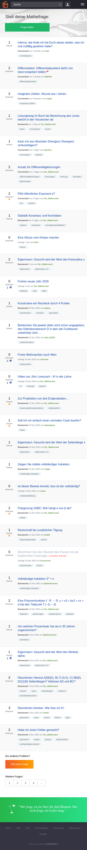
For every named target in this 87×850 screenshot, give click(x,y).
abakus (47, 308)
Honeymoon (45, 561)
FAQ (27, 828)
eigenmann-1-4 (41, 269)
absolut (38, 155)
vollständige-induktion (29, 474)
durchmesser (25, 565)
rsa (21, 203)
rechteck (40, 313)
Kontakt (43, 834)
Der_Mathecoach (48, 124)
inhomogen (50, 177)
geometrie (53, 313)
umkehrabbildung (27, 496)
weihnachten (25, 364)
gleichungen (25, 181)
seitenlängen (47, 691)
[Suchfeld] (37, 4)
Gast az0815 (49, 337)
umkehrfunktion (26, 342)
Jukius (43, 491)
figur (68, 717)
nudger (49, 99)
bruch (47, 129)
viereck (23, 691)
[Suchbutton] (60, 4)
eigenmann (25, 269)
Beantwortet (23, 124)
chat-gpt (30, 386)
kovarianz (36, 225)
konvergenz (25, 155)
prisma (48, 739)
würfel (46, 717)
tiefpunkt (23, 614)
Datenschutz (75, 828)
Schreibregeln (41, 828)
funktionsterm (55, 614)
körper (57, 717)
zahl (34, 291)
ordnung (63, 177)
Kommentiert (23, 51)
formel (39, 565)
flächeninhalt (62, 739)
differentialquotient (28, 81)
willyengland (49, 425)
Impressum (58, 828)
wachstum (24, 640)
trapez (37, 739)
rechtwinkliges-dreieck (29, 744)
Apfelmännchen (51, 583)
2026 (44, 291)
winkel (22, 518)
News (8, 828)
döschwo (48, 150)
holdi (47, 51)
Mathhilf (48, 77)
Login (67, 4)
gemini (42, 386)
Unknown (44, 359)
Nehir (36, 242)
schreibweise (25, 56)
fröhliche (23, 291)
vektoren (62, 691)
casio (22, 430)
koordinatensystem (28, 696)
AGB (18, 828)
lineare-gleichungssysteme (31, 408)
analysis (69, 614)
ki (20, 386)
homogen (77, 177)
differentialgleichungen (30, 177)
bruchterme (35, 129)
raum (34, 691)
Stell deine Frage (19, 764)
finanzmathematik (27, 540)
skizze (22, 247)
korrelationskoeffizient (55, 225)
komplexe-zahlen (27, 103)
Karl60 (47, 535)
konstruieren (25, 313)
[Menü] (82, 4)
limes (22, 129)
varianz (23, 225)
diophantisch (54, 408)
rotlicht (44, 540)
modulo (31, 203)
